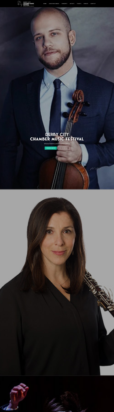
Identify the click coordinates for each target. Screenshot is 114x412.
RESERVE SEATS (50, 148)
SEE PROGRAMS (63, 148)
